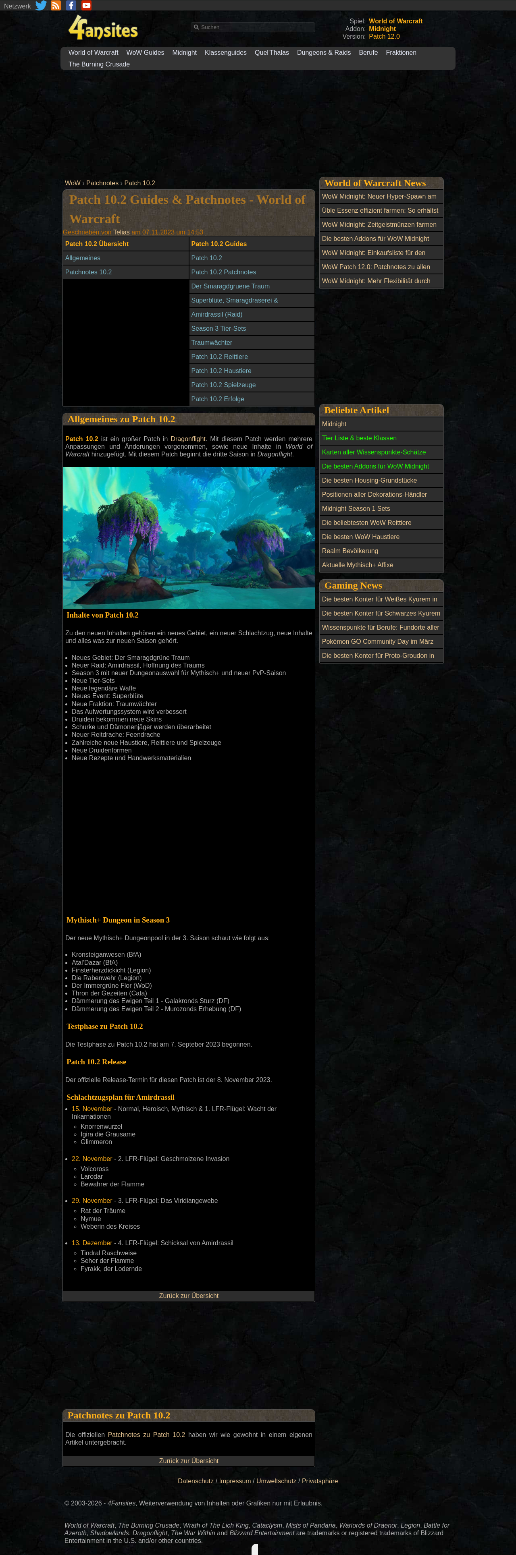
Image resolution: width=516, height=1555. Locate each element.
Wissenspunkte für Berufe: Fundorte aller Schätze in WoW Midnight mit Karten (380, 632)
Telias (121, 232)
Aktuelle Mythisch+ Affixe (357, 565)
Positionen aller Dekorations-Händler (374, 494)
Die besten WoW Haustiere (361, 536)
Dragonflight (188, 438)
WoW (73, 183)
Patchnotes (102, 183)
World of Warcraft (94, 52)
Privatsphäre (320, 1481)
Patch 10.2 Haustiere (221, 370)
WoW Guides (145, 52)
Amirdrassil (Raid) (217, 314)
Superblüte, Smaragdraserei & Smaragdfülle (234, 305)
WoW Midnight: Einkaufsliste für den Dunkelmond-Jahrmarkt (374, 257)
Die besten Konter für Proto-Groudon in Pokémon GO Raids (378, 660)
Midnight (185, 52)
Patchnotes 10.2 (88, 272)
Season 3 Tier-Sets (218, 328)
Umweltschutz (276, 1481)
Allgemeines (82, 258)
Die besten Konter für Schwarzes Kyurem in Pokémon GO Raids (381, 618)
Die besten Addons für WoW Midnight (375, 238)
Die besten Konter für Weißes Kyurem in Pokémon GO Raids (379, 604)
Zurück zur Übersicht (189, 1295)
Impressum (235, 1481)
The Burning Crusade (99, 64)
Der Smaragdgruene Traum (230, 286)
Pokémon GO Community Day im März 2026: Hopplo (378, 646)
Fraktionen (401, 52)
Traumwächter (212, 342)
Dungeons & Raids (324, 52)
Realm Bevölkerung (350, 550)
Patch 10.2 (139, 183)
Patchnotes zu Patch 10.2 (146, 1434)
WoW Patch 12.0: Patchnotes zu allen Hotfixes (376, 271)
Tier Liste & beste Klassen (359, 438)
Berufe (368, 52)
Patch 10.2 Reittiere (219, 356)
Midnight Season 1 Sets (356, 508)
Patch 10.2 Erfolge (218, 399)
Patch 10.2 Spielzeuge (223, 384)
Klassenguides (226, 52)
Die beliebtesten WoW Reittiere (367, 522)
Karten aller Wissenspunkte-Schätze (374, 452)
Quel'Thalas (272, 52)
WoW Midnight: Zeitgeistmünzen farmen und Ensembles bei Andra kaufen (379, 229)
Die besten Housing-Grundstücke (369, 480)
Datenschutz (196, 1481)
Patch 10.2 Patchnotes (223, 272)
